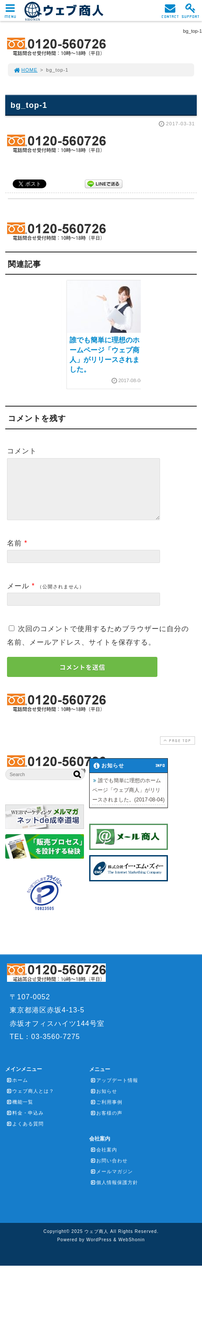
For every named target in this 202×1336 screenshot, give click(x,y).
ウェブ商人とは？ (30, 1101)
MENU (10, 13)
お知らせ (103, 1101)
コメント (22, 451)
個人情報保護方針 (114, 1192)
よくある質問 (25, 1134)
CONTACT (170, 13)
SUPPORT (190, 13)
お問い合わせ (109, 1171)
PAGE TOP (176, 751)
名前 (14, 553)
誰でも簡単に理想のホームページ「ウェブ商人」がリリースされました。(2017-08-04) (128, 800)
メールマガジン (111, 1181)
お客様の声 (106, 1123)
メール (18, 596)
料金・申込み (25, 1123)
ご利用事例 (106, 1112)
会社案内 (103, 1160)
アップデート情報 (114, 1090)
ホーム (17, 1090)
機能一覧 (19, 1112)
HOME (25, 69)
